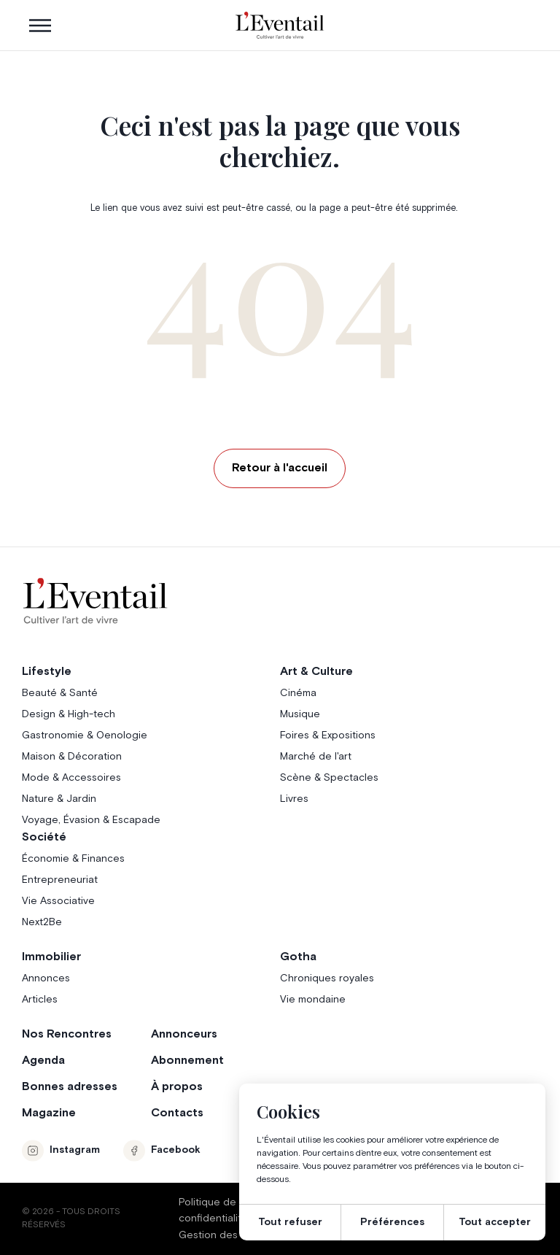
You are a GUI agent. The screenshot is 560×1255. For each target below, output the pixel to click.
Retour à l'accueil (279, 468)
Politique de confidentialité (213, 1210)
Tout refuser (290, 1222)
